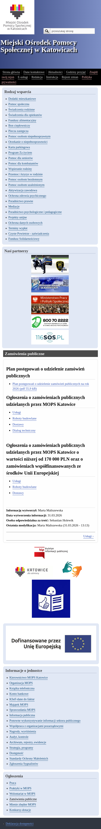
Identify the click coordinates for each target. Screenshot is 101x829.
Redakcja (37, 77)
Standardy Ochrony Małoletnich (28, 758)
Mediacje (14, 206)
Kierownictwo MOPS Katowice (28, 677)
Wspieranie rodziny (20, 168)
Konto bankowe (19, 693)
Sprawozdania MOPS (22, 709)
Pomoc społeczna (18, 104)
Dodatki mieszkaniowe (22, 98)
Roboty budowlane (24, 418)
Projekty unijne (17, 217)
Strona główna (11, 72)
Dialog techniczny (24, 430)
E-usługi (23, 77)
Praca (12, 782)
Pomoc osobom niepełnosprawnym (29, 136)
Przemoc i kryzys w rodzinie (25, 174)
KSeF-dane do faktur (22, 699)
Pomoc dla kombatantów (23, 163)
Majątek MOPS (18, 704)
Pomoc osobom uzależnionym (26, 184)
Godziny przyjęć (76, 72)
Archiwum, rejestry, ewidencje (27, 742)
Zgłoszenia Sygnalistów (23, 763)
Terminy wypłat (17, 228)
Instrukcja (52, 77)
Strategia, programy (21, 747)
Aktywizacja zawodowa (22, 190)
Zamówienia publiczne (23, 799)
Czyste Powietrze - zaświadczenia (28, 233)
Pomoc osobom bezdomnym (25, 179)
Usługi (16, 412)
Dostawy (18, 424)
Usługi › (88, 536)
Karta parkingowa (19, 147)
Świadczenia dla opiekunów (25, 115)
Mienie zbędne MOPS (22, 804)
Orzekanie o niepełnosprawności (27, 141)
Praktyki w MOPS (20, 788)
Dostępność (16, 753)
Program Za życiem (20, 152)
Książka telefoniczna (21, 688)
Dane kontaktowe (34, 72)
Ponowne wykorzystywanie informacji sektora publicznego (44, 720)
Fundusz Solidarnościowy (23, 238)
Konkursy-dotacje (20, 810)
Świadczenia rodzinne (21, 109)
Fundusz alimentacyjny (22, 120)
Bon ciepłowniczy (19, 125)
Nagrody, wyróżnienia (22, 731)
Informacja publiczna (22, 715)
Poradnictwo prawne (20, 201)
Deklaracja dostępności (20, 823)
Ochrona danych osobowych (25, 222)
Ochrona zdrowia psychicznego (27, 195)
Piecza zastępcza (18, 131)
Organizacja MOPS (21, 683)
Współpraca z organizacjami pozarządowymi (36, 726)
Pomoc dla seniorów (20, 158)
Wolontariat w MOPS (22, 793)
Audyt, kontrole (18, 736)
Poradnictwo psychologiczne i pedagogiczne (35, 212)
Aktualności (55, 72)
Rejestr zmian (70, 77)
